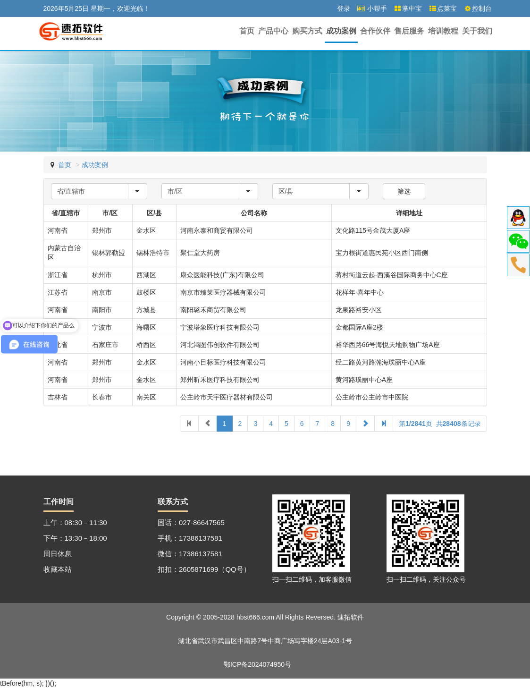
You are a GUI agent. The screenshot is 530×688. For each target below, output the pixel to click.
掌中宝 (408, 8)
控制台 (477, 8)
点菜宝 (443, 8)
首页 (246, 31)
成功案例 (341, 31)
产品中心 (273, 31)
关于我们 (477, 31)
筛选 (404, 191)
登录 (343, 8)
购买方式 (307, 31)
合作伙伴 (375, 31)
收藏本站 (57, 569)
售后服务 (409, 31)
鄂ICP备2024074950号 (257, 664)
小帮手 (372, 8)
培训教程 (443, 31)
